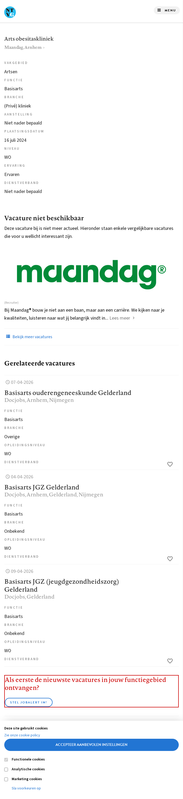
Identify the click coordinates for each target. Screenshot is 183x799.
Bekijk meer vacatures (28, 336)
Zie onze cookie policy (22, 735)
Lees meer (119, 318)
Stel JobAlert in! (28, 702)
